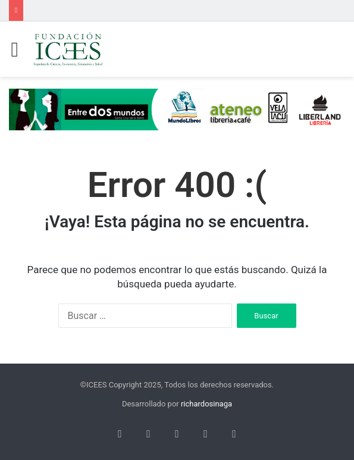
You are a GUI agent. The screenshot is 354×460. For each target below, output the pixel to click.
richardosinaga (206, 403)
